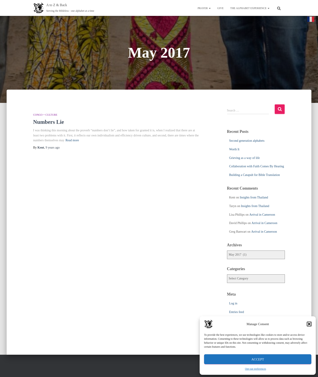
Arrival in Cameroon (262, 214)
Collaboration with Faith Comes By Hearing (256, 166)
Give (220, 8)
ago (52, 147)
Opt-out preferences (255, 368)
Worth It (234, 149)
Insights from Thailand (254, 197)
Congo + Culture (45, 114)
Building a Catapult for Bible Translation (254, 175)
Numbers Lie (48, 122)
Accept (257, 359)
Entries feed (236, 312)
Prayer (204, 8)
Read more (72, 140)
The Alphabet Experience (249, 8)
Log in (233, 303)
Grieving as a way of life (244, 158)
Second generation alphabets (247, 140)
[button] (309, 324)
